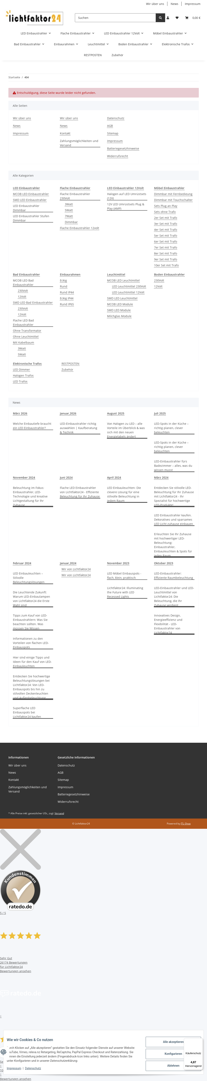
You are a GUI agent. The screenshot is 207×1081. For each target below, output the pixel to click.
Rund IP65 (67, 304)
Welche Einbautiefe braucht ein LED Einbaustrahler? (32, 426)
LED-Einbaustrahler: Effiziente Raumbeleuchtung (173, 575)
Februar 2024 (22, 563)
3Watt (69, 204)
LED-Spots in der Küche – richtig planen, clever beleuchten (171, 428)
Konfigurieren (170, 1054)
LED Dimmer (21, 369)
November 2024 (24, 477)
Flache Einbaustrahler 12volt (79, 228)
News (174, 4)
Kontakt (65, 133)
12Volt (22, 297)
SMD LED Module (119, 310)
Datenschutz (36, 1068)
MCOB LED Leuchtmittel (123, 280)
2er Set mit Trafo (165, 218)
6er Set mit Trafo (165, 241)
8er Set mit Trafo (165, 253)
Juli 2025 (160, 413)
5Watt (69, 210)
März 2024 (161, 477)
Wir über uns (155, 4)
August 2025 (115, 413)
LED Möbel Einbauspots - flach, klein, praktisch (124, 575)
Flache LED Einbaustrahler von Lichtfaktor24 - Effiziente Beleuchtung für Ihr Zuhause (80, 492)
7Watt (69, 216)
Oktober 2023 (163, 563)
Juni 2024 (66, 477)
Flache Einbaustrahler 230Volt (75, 196)
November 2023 (118, 563)
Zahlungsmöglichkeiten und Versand (79, 143)
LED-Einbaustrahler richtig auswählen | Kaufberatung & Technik (78, 428)
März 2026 (20, 413)
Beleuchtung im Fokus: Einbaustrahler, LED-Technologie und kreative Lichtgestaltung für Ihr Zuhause (30, 496)
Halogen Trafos (23, 375)
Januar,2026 (68, 413)
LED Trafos (20, 381)
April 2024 (114, 477)
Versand (59, 813)
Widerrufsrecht (117, 156)
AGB (110, 126)
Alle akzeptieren (170, 1043)
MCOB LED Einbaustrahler (31, 194)
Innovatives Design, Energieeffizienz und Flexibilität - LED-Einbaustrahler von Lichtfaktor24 (168, 624)
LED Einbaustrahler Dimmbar (26, 208)
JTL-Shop (186, 823)
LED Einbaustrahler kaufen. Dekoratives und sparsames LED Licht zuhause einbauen (173, 519)
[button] (167, 18)
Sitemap (112, 133)
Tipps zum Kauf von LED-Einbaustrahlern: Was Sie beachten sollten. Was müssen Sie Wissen (30, 621)
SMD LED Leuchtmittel (122, 298)
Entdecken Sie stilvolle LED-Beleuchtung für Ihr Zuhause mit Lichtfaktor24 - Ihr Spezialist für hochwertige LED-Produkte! (174, 496)
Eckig (63, 280)
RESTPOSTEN (70, 364)
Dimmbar (71, 222)
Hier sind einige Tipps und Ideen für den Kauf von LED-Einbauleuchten (32, 661)
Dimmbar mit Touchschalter (173, 200)
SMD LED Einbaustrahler (30, 200)
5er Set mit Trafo (165, 235)
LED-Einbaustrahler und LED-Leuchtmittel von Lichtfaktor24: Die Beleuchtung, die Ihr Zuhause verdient (174, 596)
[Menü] (200, 1040)
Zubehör (67, 369)
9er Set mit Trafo (165, 259)
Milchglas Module (119, 316)
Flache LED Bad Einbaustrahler (23, 322)
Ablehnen (170, 1064)
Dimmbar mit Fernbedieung (173, 194)
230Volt (23, 291)
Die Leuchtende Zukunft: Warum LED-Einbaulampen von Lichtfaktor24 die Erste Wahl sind (31, 598)
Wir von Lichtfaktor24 (76, 569)
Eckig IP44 (66, 298)
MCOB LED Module (120, 304)
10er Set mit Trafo (166, 265)
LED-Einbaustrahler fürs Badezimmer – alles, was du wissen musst (173, 465)
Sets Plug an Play (165, 206)
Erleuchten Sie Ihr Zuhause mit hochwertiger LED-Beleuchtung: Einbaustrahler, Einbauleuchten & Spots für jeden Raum (173, 545)
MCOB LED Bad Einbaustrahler (23, 282)
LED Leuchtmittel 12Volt (128, 292)
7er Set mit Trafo (165, 247)
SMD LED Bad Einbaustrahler (33, 302)
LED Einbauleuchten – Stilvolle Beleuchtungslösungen (29, 577)
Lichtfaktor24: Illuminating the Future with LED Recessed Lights (125, 592)
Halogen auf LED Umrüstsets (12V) (126, 196)
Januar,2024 (68, 563)
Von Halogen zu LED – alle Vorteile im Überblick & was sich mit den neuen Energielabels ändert (126, 430)
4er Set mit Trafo (165, 230)
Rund (63, 286)
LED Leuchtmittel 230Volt (129, 286)
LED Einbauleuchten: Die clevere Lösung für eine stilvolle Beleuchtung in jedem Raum (124, 494)
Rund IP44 (67, 292)
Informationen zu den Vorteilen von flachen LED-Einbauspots (31, 643)
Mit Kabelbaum (23, 342)
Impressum (17, 1068)
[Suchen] (115, 17)
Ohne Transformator (27, 331)
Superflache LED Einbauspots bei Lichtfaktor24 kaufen (27, 712)
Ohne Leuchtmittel (26, 336)
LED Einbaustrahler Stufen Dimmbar (31, 218)
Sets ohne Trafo (165, 212)
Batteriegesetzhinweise (123, 148)
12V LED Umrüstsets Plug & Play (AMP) (125, 206)
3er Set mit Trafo (165, 224)
